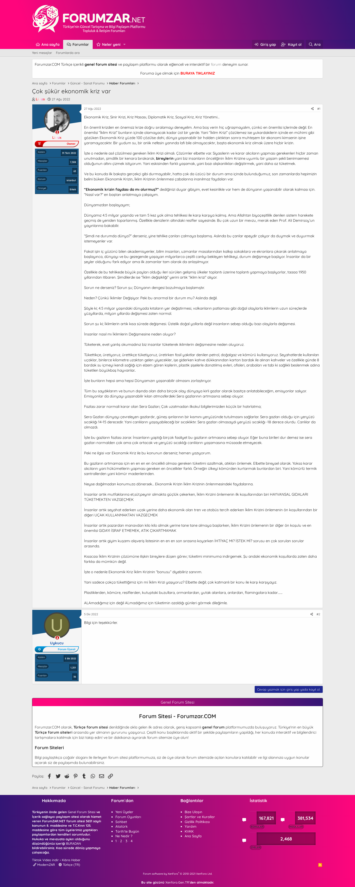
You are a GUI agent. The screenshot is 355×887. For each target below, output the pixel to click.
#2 (318, 614)
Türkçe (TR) (69, 865)
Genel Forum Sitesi (81, 812)
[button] (124, 44)
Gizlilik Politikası (197, 822)
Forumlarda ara (68, 53)
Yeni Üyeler (124, 812)
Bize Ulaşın (193, 812)
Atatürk (121, 826)
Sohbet (121, 822)
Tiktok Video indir (45, 860)
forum (216, 64)
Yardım (190, 826)
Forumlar (80, 44)
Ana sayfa (50, 44)
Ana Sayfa (193, 836)
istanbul (71, 180)
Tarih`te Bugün (127, 831)
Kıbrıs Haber (71, 860)
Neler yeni (111, 44)
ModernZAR (44, 865)
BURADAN (73, 843)
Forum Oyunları (128, 817)
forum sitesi (118, 757)
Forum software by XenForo (177, 873)
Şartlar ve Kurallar (200, 817)
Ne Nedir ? (123, 836)
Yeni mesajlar (42, 53)
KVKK (189, 831)
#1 (318, 109)
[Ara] (314, 44)
